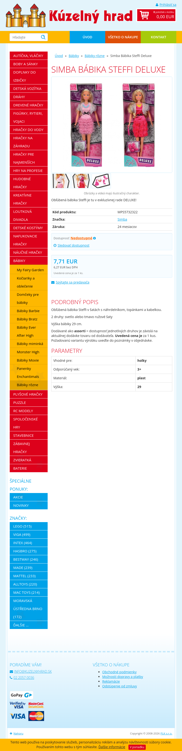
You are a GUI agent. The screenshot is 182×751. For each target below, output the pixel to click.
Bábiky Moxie (28, 360)
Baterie (20, 468)
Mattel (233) (24, 575)
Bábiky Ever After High (26, 331)
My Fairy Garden (30, 269)
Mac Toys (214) (26, 592)
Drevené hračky (28, 105)
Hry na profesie (28, 170)
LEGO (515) (22, 526)
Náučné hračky (27, 252)
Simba (122, 219)
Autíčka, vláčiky (28, 55)
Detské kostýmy (28, 227)
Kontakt (158, 37)
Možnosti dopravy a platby (122, 676)
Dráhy (19, 96)
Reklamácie (111, 681)
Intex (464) (22, 542)
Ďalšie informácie (111, 747)
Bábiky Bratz (27, 319)
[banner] (26, 15)
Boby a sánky (25, 63)
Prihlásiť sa (166, 4)
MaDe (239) (22, 567)
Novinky (21, 505)
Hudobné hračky (22, 182)
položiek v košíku (161, 15)
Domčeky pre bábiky (28, 298)
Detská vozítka (27, 88)
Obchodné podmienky (119, 672)
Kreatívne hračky (22, 199)
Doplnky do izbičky (24, 76)
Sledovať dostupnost (71, 245)
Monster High (28, 351)
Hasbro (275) (24, 551)
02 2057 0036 (22, 677)
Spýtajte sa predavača (70, 282)
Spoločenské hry (25, 423)
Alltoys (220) (25, 584)
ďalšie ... (21, 625)
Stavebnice (23, 435)
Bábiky (74, 55)
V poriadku (137, 747)
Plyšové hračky (27, 394)
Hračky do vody (28, 129)
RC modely (23, 410)
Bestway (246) (25, 559)
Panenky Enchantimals (28, 372)
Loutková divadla (22, 215)
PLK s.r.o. (166, 733)
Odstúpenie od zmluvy (119, 686)
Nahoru (16, 733)
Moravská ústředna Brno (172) (27, 608)
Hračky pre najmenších (24, 158)
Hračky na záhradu (23, 141)
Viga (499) (21, 534)
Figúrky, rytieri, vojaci (28, 117)
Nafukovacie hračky (25, 240)
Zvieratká (22, 460)
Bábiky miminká (30, 343)
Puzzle (19, 402)
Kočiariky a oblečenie (26, 282)
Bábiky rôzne (95, 55)
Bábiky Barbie (28, 310)
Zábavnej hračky (21, 447)
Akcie (18, 497)
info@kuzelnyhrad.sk (31, 671)
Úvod (87, 37)
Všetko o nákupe (123, 37)
